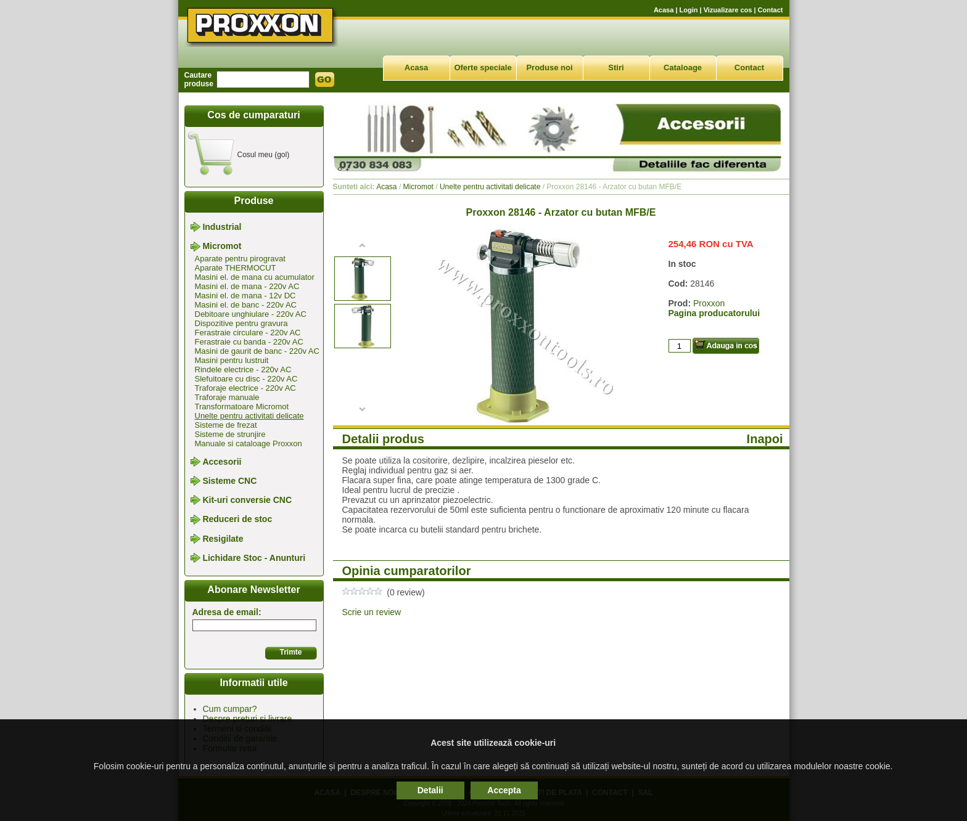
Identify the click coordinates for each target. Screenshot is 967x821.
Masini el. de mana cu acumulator (255, 277)
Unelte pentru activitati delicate (249, 415)
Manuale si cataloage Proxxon (248, 443)
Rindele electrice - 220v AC (243, 369)
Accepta (504, 790)
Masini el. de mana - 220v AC (247, 286)
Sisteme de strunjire (230, 434)
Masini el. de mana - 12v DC (245, 295)
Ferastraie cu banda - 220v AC (249, 341)
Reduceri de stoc (237, 520)
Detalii (430, 790)
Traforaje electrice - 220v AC (245, 388)
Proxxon (709, 303)
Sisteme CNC (229, 481)
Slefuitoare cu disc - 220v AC (246, 378)
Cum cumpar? (230, 709)
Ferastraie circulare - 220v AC (248, 332)
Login (689, 10)
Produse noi (549, 67)
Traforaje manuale (227, 397)
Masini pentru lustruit (232, 360)
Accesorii (221, 462)
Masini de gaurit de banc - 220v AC (257, 351)
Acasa (663, 10)
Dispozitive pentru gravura (241, 323)
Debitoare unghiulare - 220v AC (251, 314)
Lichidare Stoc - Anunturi (253, 558)
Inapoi (765, 439)
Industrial (221, 227)
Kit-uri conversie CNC (247, 500)
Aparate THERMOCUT (235, 267)
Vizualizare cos (728, 10)
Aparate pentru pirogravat (240, 258)
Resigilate (222, 539)
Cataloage (683, 67)
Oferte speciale (482, 67)
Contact (770, 10)
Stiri (615, 67)
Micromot (221, 246)
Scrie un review (371, 612)
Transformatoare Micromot (242, 406)
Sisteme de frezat (226, 425)
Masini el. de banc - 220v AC (246, 304)
